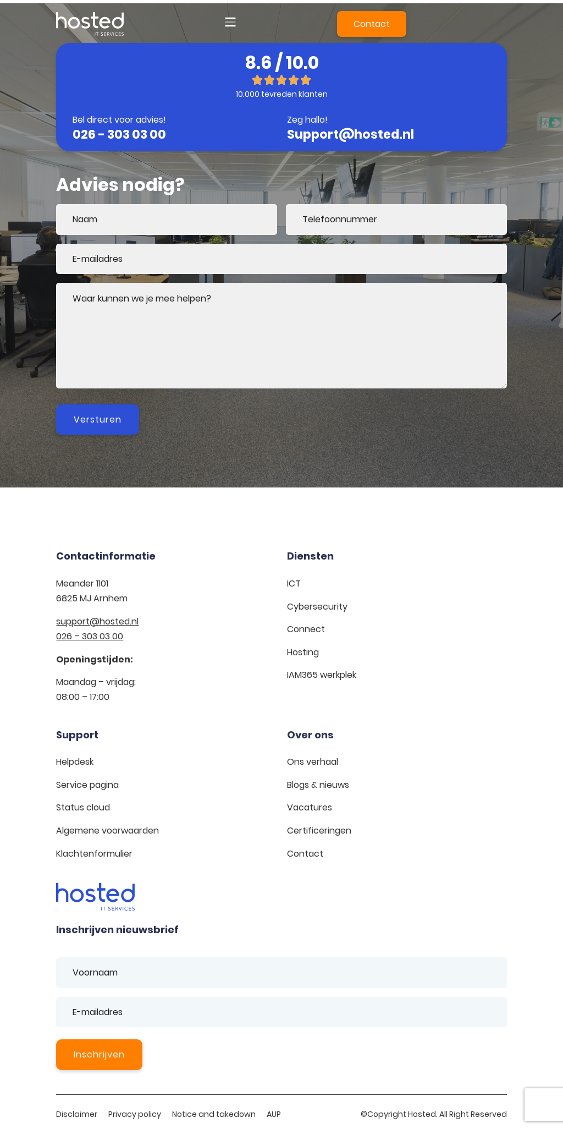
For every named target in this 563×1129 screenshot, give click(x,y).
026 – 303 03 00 (89, 636)
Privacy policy (134, 1114)
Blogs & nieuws (318, 785)
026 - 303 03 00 (119, 134)
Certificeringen (319, 830)
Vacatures (309, 807)
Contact (305, 853)
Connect (306, 629)
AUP (274, 1114)
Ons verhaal (312, 761)
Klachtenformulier (94, 853)
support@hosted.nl (97, 621)
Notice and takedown (214, 1114)
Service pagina (87, 785)
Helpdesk (74, 761)
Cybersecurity (317, 606)
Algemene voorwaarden (107, 830)
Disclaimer (76, 1114)
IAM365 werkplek (321, 674)
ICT (294, 583)
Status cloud (83, 807)
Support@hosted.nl (350, 134)
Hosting (303, 652)
